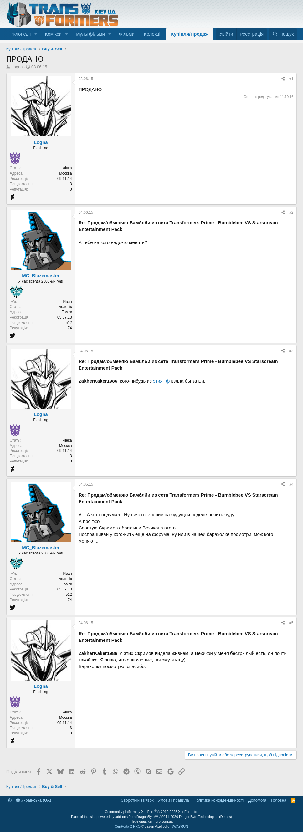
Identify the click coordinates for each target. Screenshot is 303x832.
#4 (291, 484)
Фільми (127, 34)
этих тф (161, 381)
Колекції (153, 34)
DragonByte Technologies (198, 817)
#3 (291, 351)
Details (225, 817)
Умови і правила (173, 800)
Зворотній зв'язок (137, 800)
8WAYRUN (179, 826)
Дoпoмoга (257, 800)
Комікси (53, 34)
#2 (291, 212)
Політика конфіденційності (218, 800)
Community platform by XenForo (151, 812)
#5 (291, 623)
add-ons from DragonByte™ (136, 817)
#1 (291, 79)
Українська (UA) (33, 800)
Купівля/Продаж (189, 34)
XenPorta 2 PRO (128, 826)
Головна (278, 800)
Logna (17, 66)
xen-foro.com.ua (160, 821)
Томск (67, 312)
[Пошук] (283, 34)
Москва (65, 173)
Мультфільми (90, 34)
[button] (36, 34)
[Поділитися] (283, 79)
